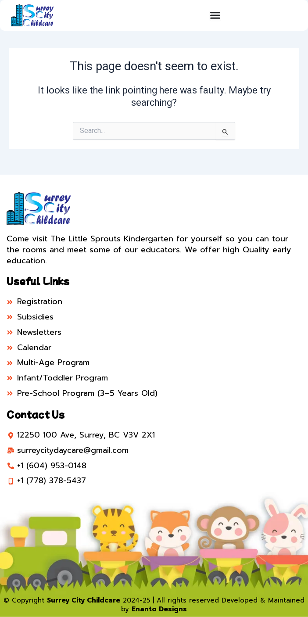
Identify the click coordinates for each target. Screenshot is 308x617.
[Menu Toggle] (215, 15)
